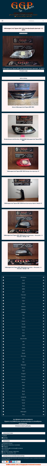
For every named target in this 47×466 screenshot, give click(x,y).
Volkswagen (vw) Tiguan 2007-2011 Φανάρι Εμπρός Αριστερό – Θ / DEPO (23, 29)
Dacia (23, 303)
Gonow (23, 321)
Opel (23, 370)
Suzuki (23, 402)
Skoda (23, 391)
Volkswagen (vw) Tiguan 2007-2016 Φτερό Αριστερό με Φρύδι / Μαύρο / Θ (23, 203)
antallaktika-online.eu (15, 464)
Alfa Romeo (23, 277)
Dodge (23, 312)
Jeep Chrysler (23, 338)
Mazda (23, 353)
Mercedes (23, 356)
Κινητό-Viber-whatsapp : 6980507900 (23, 16)
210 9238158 (26, 14)
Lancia (23, 347)
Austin (23, 283)
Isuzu (23, 329)
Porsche (23, 376)
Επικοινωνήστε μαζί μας (23, 426)
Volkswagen (23, 411)
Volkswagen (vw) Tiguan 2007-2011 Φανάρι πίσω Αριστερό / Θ (23, 171)
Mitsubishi (23, 365)
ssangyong (23, 397)
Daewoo (23, 306)
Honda (23, 324)
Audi (23, 280)
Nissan (23, 367)
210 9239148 (19, 14)
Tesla (23, 405)
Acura (23, 286)
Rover (23, 382)
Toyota (23, 408)
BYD (23, 292)
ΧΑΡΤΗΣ (5, 438)
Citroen (23, 297)
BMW (23, 289)
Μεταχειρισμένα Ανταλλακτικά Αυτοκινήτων (30, 464)
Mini (23, 362)
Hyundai (23, 327)
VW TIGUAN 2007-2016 (23, 33)
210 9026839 (33, 14)
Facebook (4, 435)
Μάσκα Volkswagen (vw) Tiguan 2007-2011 (23, 107)
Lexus (23, 350)
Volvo (23, 414)
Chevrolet (23, 294)
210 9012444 (12, 14)
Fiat (23, 315)
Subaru (23, 400)
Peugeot (23, 373)
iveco (23, 332)
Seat (23, 388)
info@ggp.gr (5, 446)
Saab (23, 385)
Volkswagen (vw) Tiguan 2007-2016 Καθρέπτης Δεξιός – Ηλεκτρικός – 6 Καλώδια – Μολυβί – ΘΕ (23, 268)
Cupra (23, 300)
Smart (23, 394)
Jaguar (23, 335)
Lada (23, 344)
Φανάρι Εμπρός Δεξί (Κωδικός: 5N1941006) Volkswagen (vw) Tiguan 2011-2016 (23, 139)
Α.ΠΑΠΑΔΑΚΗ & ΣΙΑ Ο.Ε (7, 443)
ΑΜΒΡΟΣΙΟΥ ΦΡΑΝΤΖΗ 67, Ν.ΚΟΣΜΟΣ (23, 13)
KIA (23, 341)
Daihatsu (23, 309)
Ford (23, 318)
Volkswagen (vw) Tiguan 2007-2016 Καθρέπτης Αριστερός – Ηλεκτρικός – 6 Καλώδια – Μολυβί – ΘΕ (23, 236)
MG (23, 359)
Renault (23, 379)
